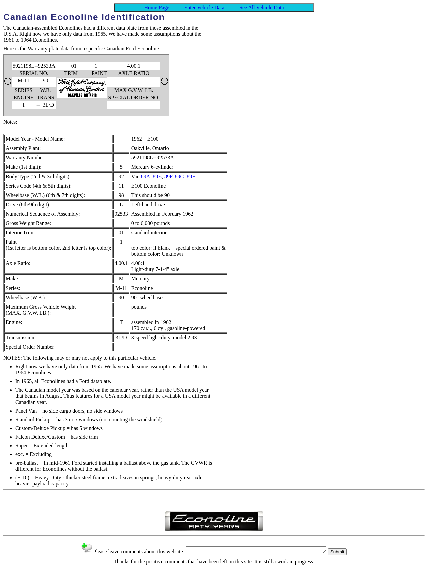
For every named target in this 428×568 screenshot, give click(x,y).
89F (168, 176)
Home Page (156, 7)
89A (145, 176)
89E (157, 176)
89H (191, 176)
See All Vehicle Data (261, 7)
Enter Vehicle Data (204, 7)
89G (179, 176)
